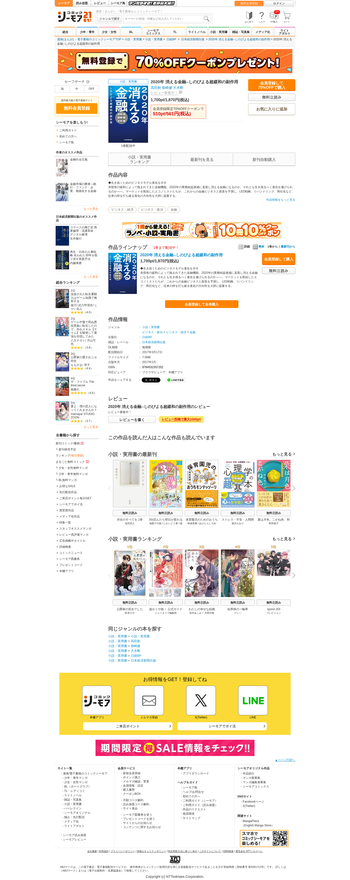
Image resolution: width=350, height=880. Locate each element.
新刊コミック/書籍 (70, 443)
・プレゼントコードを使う (137, 819)
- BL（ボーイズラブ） (76, 786)
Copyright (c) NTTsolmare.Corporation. (175, 877)
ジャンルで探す (109, 18)
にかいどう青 (170, 523)
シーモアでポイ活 (71, 504)
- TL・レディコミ (73, 791)
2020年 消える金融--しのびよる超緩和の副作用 (239, 39)
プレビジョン (273, 613)
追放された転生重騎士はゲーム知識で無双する (84, 297)
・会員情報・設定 (131, 785)
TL (175, 32)
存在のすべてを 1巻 (130, 519)
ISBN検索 (228, 851)
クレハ (237, 613)
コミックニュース (71, 553)
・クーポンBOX (130, 794)
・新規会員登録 (130, 773)
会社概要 (92, 851)
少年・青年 (87, 32)
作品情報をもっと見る (280, 199)
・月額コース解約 (131, 800)
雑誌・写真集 (241, 32)
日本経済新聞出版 (192, 39)
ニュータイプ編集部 (166, 613)
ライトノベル (197, 32)
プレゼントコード (71, 565)
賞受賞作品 (66, 510)
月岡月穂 (209, 613)
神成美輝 (192, 523)
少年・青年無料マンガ (73, 474)
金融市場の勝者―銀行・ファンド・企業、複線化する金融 (83, 187)
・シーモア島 (188, 787)
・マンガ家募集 (250, 778)
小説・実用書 (219, 32)
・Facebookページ (252, 801)
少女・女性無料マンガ (73, 468)
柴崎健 (167, 88)
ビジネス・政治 (152, 209)
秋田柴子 (274, 523)
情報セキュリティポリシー (151, 851)
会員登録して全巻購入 (202, 304)
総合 (65, 32)
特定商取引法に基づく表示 (182, 851)
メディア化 (262, 32)
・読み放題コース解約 (134, 804)
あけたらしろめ (207, 523)
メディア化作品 (69, 516)
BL (131, 32)
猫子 (74, 305)
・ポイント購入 (130, 777)
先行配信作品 (68, 492)
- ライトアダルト (73, 826)
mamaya (76, 414)
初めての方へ (68, 136)
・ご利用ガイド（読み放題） (199, 805)
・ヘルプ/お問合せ (192, 792)
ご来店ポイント (128, 726)
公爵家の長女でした (130, 609)
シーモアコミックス (153, 32)
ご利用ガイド (68, 130)
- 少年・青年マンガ (75, 778)
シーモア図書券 (69, 559)
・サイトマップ (190, 818)
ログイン (279, 3)
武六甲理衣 (85, 305)
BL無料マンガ (68, 480)
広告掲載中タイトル (72, 540)
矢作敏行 (76, 238)
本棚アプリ (66, 571)
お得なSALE (67, 486)
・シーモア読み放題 (73, 835)
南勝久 (75, 389)
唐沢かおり (238, 523)
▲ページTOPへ (285, 760)
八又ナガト (78, 340)
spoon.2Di (273, 609)
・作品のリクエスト (193, 809)
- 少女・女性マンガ (75, 782)
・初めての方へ (190, 796)
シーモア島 (118, 3)
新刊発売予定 (67, 449)
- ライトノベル (72, 795)
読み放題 (82, 3)
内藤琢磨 (76, 263)
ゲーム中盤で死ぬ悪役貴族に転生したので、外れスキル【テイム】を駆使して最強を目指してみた (84, 329)
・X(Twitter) (247, 806)
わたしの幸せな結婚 (202, 609)
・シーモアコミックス (254, 786)
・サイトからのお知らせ (136, 823)
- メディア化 (70, 821)
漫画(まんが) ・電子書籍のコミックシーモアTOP (89, 39)
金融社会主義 (79, 159)
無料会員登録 (249, 3)
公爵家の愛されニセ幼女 (84, 359)
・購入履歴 (127, 789)
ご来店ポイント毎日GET (75, 498)
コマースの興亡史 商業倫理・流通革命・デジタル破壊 (83, 231)
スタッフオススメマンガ (75, 528)
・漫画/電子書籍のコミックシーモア (83, 773)
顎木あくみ (195, 613)
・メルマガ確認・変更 (134, 781)
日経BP (171, 39)
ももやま (76, 365)
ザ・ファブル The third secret (82, 383)
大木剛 (178, 88)
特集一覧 (65, 522)
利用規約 (104, 851)
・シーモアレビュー (73, 839)
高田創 (156, 88)
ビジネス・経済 (122, 209)
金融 (174, 209)
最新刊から (288, 246)
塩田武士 (130, 523)
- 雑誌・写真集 (72, 799)
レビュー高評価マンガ (73, 534)
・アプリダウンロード (194, 773)
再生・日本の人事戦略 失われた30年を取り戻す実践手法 (83, 255)
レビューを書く (132, 420)
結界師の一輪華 (238, 609)
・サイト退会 (129, 808)
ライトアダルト (284, 32)
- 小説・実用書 (72, 804)
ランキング (70, 455)
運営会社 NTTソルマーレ (249, 851)
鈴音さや (130, 613)
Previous (111, 488)
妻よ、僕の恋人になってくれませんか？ (84, 408)
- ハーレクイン (72, 808)
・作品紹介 (247, 773)
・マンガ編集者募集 (253, 782)
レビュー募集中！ (164, 93)
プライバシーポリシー (123, 851)
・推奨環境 (187, 813)
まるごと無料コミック (73, 462)
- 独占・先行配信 (73, 817)
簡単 (258, 246)
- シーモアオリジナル (76, 812)
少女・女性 (109, 32)
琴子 (87, 365)
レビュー (100, 3)
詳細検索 (65, 546)
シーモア (64, 3)
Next (292, 488)
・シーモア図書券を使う (136, 814)
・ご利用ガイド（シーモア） (199, 800)
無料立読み (129, 513)
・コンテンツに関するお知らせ (140, 827)
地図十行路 (155, 523)
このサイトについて (210, 851)
